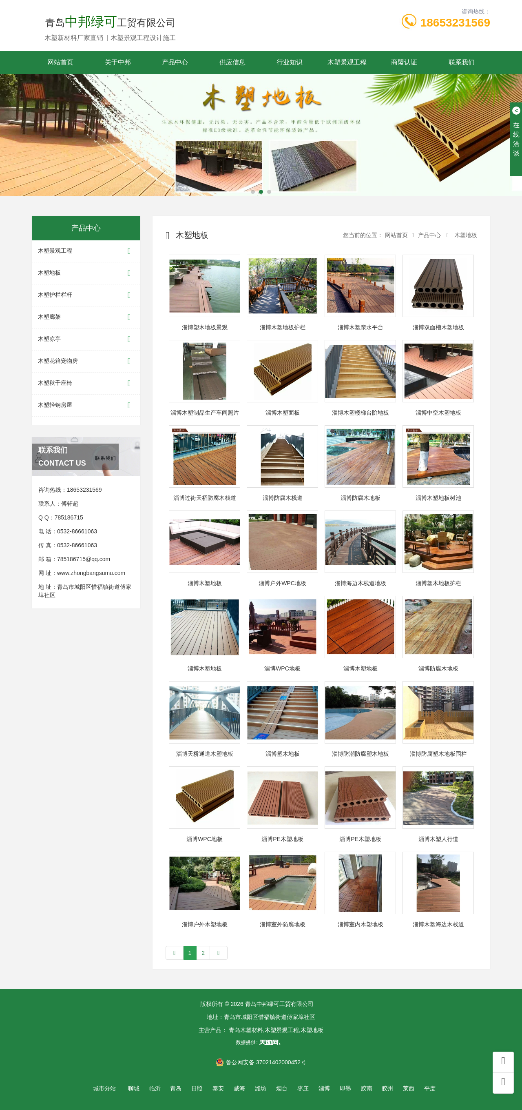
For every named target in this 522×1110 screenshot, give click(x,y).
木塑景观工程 (347, 62)
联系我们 (462, 62)
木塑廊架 (86, 317)
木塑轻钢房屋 (86, 405)
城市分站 (104, 1088)
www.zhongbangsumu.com (91, 573)
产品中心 (175, 62)
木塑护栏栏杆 (86, 295)
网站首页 (60, 62)
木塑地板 (86, 273)
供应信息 (232, 62)
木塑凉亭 (86, 339)
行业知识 (289, 62)
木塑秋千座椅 (86, 383)
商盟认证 (404, 62)
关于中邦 (118, 62)
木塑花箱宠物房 (86, 361)
